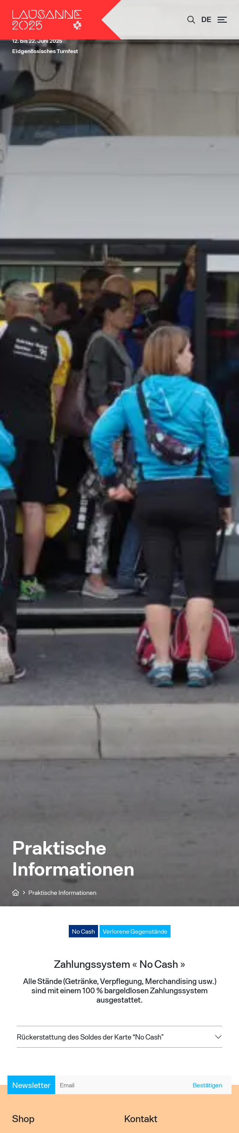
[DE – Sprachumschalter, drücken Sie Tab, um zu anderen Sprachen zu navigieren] (206, 20)
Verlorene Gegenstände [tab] (135, 931)
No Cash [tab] (83, 931)
